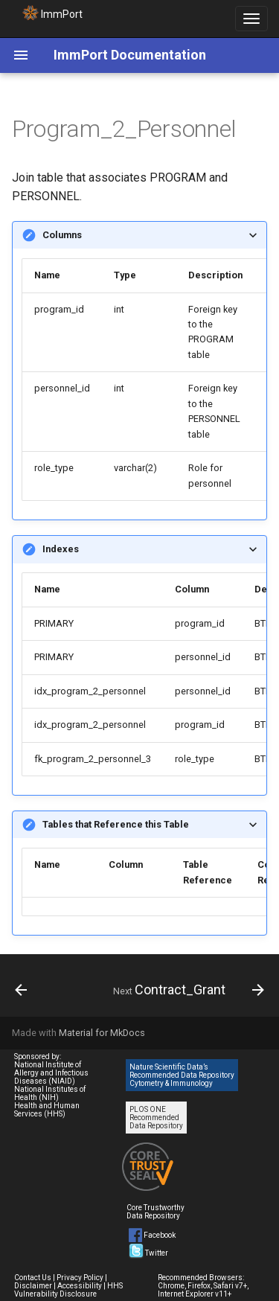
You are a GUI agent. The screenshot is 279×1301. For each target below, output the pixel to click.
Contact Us (32, 1277)
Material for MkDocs (102, 1032)
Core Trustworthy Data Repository (155, 1211)
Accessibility (79, 1286)
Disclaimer (33, 1286)
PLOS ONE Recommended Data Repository (156, 1117)
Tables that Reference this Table (115, 824)
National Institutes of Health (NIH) (50, 1093)
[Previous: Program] (21, 990)
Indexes (60, 548)
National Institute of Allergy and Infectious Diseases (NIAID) (51, 1073)
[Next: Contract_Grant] (186, 990)
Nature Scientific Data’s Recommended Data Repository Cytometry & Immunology (181, 1075)
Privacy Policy (80, 1277)
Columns (62, 234)
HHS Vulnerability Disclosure (68, 1290)
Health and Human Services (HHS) (47, 1110)
